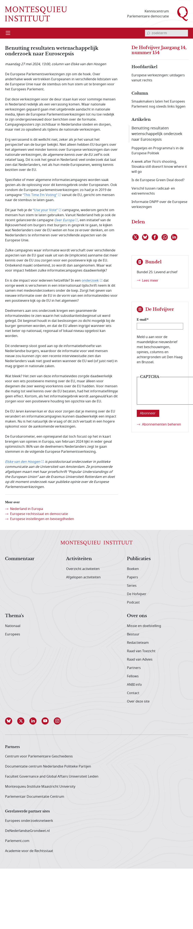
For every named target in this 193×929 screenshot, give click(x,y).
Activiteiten (79, 558)
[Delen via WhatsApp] (165, 237)
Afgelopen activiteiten (83, 577)
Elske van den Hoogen (22, 461)
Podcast (133, 602)
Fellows (133, 676)
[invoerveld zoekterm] (166, 33)
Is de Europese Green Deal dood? (158, 180)
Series (132, 585)
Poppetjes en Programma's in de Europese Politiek (158, 151)
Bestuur (133, 634)
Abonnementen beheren (161, 424)
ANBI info (134, 684)
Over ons (137, 615)
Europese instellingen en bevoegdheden (42, 519)
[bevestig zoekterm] (148, 33)
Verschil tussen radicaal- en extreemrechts (153, 191)
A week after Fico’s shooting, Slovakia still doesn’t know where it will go (159, 166)
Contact (133, 693)
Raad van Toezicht (141, 651)
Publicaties (139, 558)
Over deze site (138, 701)
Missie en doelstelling (144, 625)
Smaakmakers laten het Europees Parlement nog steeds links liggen (158, 104)
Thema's (14, 615)
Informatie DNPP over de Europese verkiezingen (159, 204)
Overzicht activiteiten (83, 568)
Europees (12, 634)
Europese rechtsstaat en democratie (39, 514)
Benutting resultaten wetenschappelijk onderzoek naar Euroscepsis (157, 133)
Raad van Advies (140, 659)
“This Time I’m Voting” (40, 195)
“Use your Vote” (45, 210)
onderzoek (90, 280)
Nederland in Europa (26, 508)
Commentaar (19, 558)
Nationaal (12, 625)
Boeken (133, 568)
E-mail (141, 319)
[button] (11, 721)
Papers (132, 577)
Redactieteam (138, 642)
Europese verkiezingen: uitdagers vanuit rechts (158, 78)
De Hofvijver (136, 594)
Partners (134, 667)
